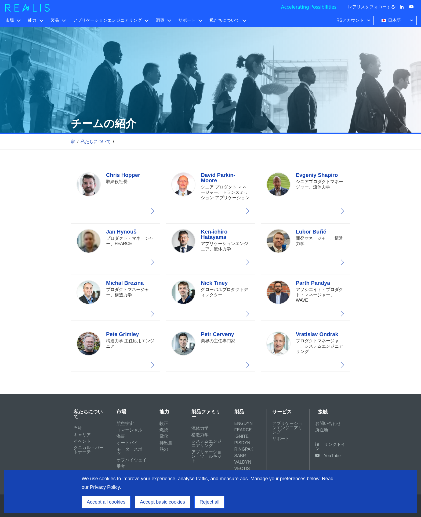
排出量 (165, 442)
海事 (121, 436)
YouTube (332, 455)
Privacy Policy (105, 487)
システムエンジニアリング (206, 443)
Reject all (209, 502)
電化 (163, 436)
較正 (163, 423)
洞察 (160, 20)
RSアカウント (353, 20)
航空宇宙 (125, 423)
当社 (78, 428)
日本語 (398, 20)
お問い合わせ (328, 423)
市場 (9, 20)
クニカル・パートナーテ (89, 449)
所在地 (321, 430)
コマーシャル (129, 430)
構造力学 (200, 434)
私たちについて (224, 20)
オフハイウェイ (132, 460)
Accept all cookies (106, 502)
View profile (115, 192)
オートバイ (127, 442)
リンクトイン (330, 446)
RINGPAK (243, 449)
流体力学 (200, 428)
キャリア (82, 434)
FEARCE (243, 430)
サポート (186, 20)
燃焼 (163, 430)
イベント (82, 441)
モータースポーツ (132, 451)
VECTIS (242, 468)
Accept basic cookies (162, 502)
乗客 (121, 466)
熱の (163, 449)
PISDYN (242, 442)
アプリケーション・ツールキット (206, 456)
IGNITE (241, 436)
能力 (32, 20)
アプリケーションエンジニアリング (107, 20)
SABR (240, 455)
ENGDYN (243, 423)
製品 (54, 20)
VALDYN (242, 462)
